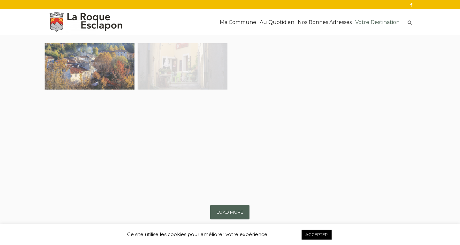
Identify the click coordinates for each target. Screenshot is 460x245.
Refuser (285, 234)
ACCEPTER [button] (316, 234)
